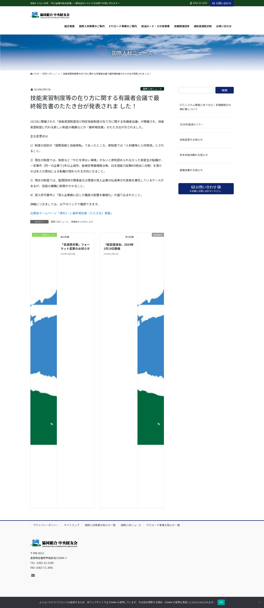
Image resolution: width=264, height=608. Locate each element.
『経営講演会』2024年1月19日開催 (119, 246)
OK (221, 602)
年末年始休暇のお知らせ (194, 155)
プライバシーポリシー (46, 525)
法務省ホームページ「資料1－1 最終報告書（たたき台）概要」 (71, 213)
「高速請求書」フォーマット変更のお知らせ (75, 246)
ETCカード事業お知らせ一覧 (163, 525)
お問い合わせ (221, 3)
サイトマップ (71, 525)
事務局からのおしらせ (82, 221)
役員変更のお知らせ (191, 139)
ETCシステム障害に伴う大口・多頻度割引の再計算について (205, 107)
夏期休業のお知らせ (191, 170)
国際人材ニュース (152, 89)
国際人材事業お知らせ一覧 (100, 525)
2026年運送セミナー (191, 124)
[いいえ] (259, 602)
